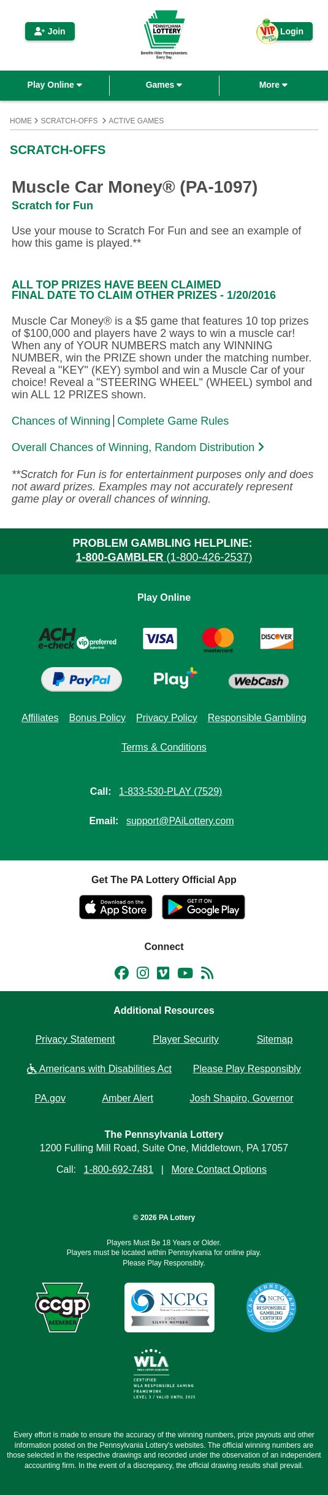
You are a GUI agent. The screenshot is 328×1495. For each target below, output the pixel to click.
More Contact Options (219, 1169)
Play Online (55, 85)
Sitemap (275, 1039)
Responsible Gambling (257, 718)
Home (21, 121)
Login (285, 33)
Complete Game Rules (173, 421)
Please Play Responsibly (247, 1069)
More (273, 85)
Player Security (186, 1039)
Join (50, 31)
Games (164, 85)
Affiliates (39, 718)
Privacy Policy (166, 718)
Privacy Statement (75, 1039)
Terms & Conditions (164, 747)
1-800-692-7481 (118, 1169)
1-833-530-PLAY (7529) (170, 791)
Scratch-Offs (68, 121)
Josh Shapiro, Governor (242, 1098)
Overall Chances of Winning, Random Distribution (139, 447)
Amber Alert (127, 1098)
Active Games (136, 121)
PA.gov (50, 1098)
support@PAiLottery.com (180, 821)
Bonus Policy (97, 718)
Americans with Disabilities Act (99, 1069)
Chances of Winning (61, 421)
